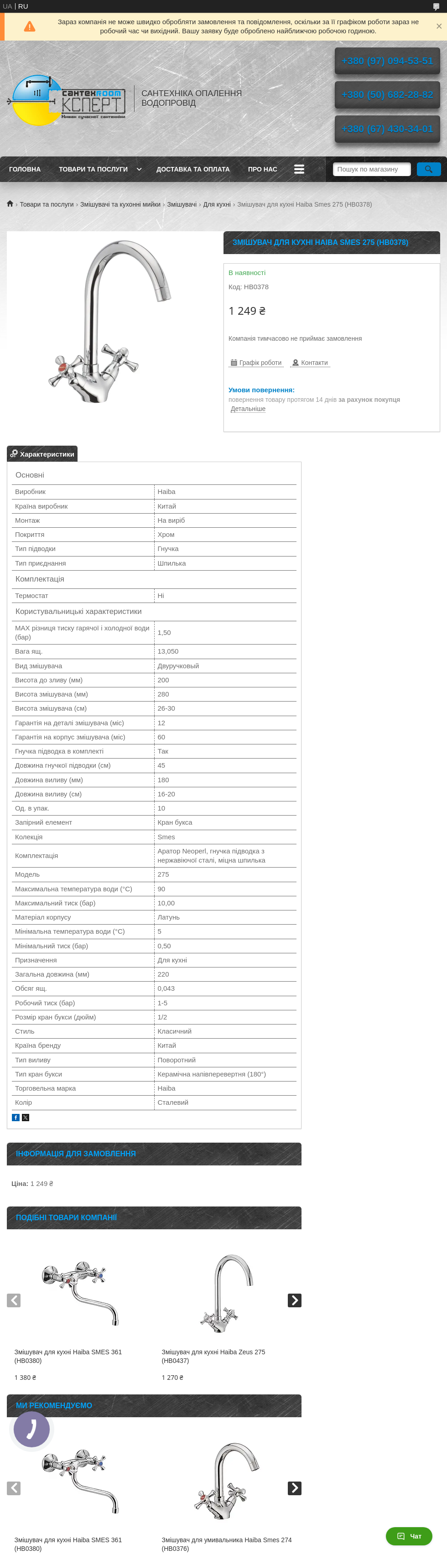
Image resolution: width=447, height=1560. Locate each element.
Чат (409, 1536)
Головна (25, 169)
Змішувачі (182, 204)
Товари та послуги (93, 169)
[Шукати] (429, 169)
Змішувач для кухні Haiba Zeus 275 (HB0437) (213, 1356)
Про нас (262, 169)
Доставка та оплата (193, 169)
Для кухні (217, 204)
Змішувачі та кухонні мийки (120, 204)
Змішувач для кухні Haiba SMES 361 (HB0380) (68, 1356)
